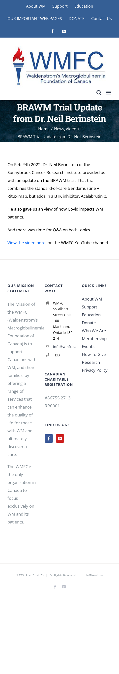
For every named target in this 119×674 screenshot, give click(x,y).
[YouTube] (60, 438)
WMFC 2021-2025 (31, 575)
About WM (92, 299)
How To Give (94, 354)
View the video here (26, 242)
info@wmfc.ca (63, 346)
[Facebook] (49, 438)
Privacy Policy (95, 370)
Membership (94, 338)
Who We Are (94, 330)
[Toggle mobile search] (98, 92)
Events (88, 346)
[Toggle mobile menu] (109, 92)
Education (91, 315)
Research (91, 362)
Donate (89, 323)
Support (89, 307)
